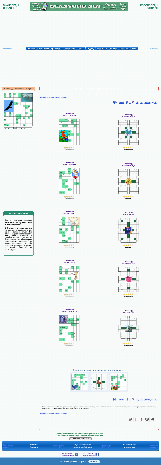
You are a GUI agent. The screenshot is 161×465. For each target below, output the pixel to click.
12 (141, 102)
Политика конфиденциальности (82, 447)
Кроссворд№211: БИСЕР (128, 116)
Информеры (34, 444)
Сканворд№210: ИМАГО (69, 163)
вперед (147, 102)
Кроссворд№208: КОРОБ (128, 262)
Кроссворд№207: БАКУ (128, 311)
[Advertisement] (80, 28)
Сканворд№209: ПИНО (69, 212)
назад (121, 102)
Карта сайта (34, 447)
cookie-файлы (80, 461)
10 (133, 102)
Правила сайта (34, 446)
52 (155, 102)
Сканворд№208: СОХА (69, 261)
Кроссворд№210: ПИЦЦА (128, 165)
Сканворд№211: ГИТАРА (69, 114)
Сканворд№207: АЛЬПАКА (69, 310)
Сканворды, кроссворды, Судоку (18, 89)
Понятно (94, 462)
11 (137, 102)
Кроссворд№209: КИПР (128, 213)
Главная (43, 97)
